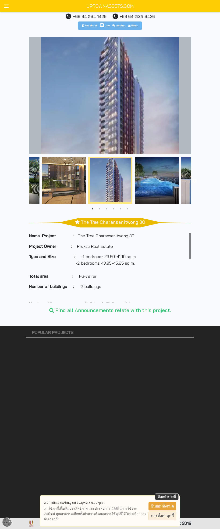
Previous (25, 181)
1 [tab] (92, 208)
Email (133, 25)
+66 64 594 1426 (89, 16)
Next (194, 181)
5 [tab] (120, 208)
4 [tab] (113, 208)
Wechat (118, 25)
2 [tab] (99, 208)
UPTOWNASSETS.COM (110, 6)
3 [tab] (106, 208)
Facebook (89, 25)
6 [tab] (127, 208)
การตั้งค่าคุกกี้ (162, 516)
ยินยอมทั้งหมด (162, 506)
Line (105, 25)
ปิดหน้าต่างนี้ (167, 496)
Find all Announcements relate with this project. (110, 310)
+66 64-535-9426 (137, 16)
